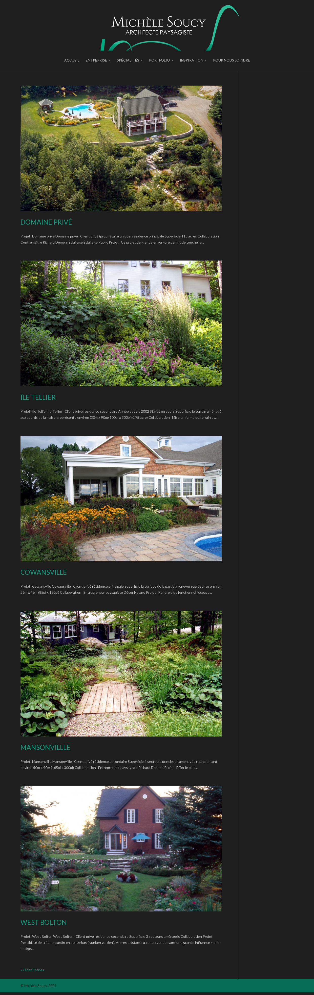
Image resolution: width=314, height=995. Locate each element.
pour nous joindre (231, 67)
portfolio (159, 67)
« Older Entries (32, 972)
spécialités (128, 67)
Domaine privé (46, 225)
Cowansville (43, 575)
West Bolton (43, 925)
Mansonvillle (45, 750)
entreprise (96, 67)
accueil (71, 67)
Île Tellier (38, 400)
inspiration (191, 67)
